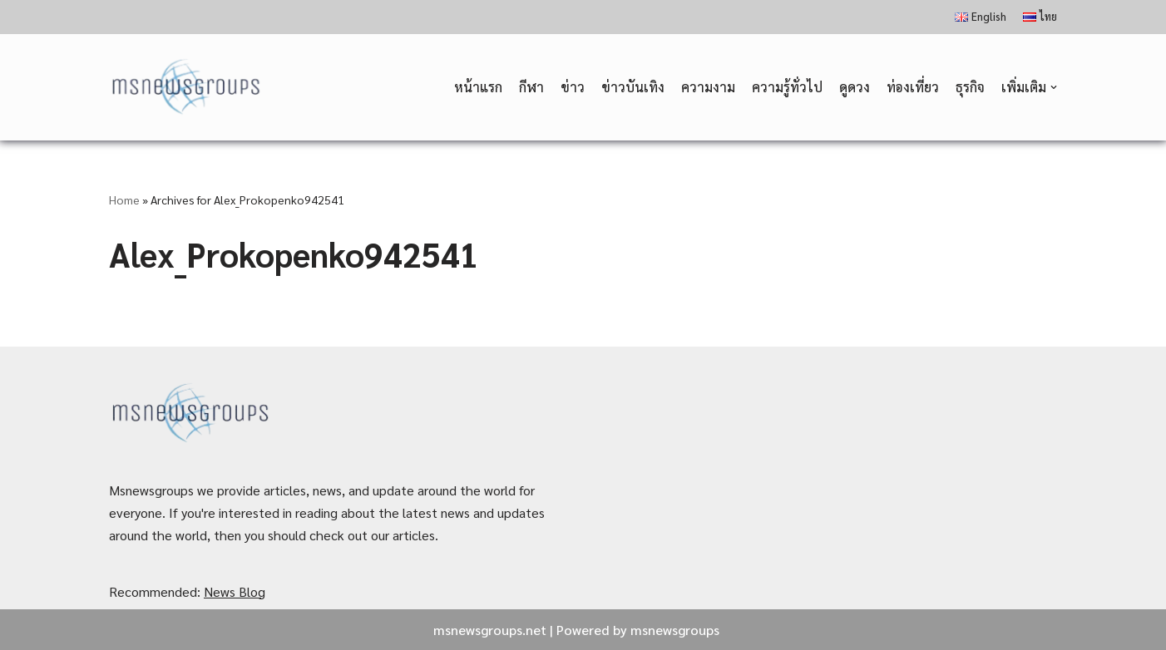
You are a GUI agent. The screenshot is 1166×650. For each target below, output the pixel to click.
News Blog (234, 591)
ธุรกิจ (970, 87)
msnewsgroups (674, 629)
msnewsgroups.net (489, 629)
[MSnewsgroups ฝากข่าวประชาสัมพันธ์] (187, 87)
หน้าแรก (478, 87)
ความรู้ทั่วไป (787, 87)
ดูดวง (854, 87)
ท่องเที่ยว (913, 87)
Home (124, 199)
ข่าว (573, 87)
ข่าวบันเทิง (633, 87)
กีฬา (531, 87)
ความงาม (708, 87)
